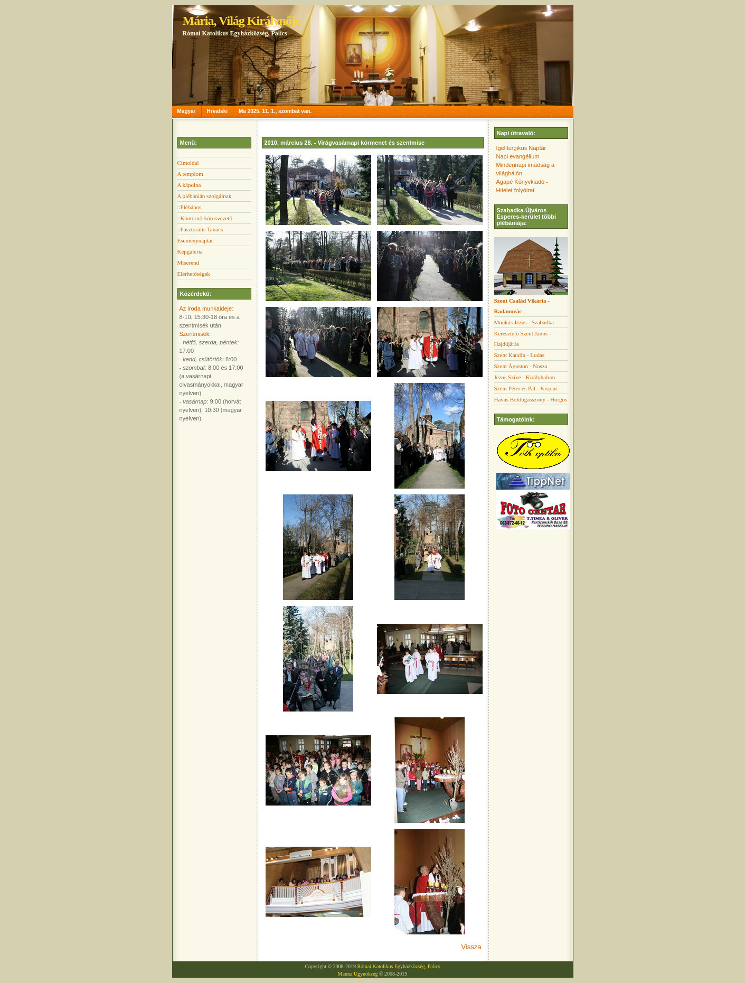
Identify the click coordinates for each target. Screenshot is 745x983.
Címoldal (188, 163)
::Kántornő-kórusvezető (204, 218)
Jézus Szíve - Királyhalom (524, 377)
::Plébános (189, 207)
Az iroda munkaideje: (207, 308)
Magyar (186, 111)
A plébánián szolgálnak (204, 196)
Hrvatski (217, 111)
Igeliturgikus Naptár (521, 148)
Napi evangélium (518, 156)
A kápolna (189, 185)
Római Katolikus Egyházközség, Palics (398, 966)
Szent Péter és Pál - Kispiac (526, 388)
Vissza (471, 947)
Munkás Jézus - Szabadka (524, 322)
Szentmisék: (195, 334)
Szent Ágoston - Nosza (521, 366)
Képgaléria (190, 251)
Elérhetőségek (193, 273)
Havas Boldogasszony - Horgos (531, 399)
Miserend (188, 262)
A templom (190, 174)
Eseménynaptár (195, 240)
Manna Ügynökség (358, 974)
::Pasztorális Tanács (200, 229)
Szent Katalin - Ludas (519, 355)
